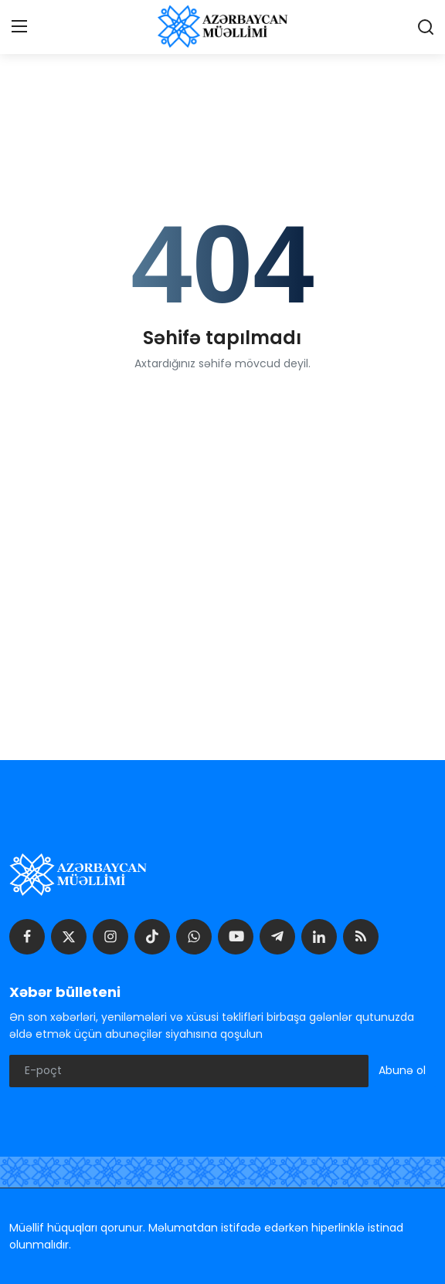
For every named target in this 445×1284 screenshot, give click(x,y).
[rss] (361, 937)
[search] (425, 27)
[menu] (19, 27)
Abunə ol (402, 1070)
